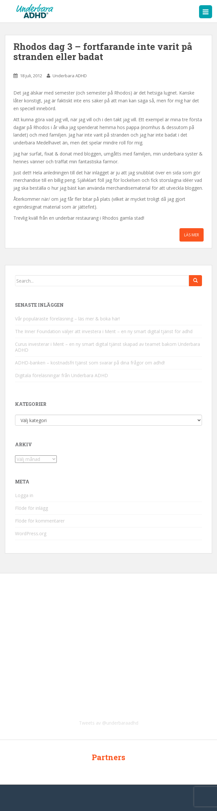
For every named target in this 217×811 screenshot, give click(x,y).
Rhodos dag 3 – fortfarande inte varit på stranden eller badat (102, 51)
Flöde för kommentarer (40, 521)
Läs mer (191, 235)
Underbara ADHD (70, 76)
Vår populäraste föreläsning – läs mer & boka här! (67, 319)
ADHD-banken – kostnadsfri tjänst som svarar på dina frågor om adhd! (90, 363)
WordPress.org (30, 533)
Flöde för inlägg (31, 508)
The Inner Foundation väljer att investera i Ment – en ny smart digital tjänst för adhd (104, 331)
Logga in (24, 495)
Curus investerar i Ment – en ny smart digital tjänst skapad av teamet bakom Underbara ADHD (107, 347)
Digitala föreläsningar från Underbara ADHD (61, 375)
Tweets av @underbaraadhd (108, 723)
